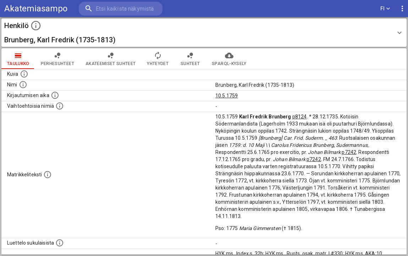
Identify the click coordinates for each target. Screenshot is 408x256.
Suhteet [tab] (190, 58)
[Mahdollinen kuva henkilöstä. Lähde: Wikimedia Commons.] (24, 74)
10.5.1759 (226, 95)
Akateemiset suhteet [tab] (111, 58)
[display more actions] (402, 9)
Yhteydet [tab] (157, 58)
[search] (120, 9)
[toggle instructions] (36, 25)
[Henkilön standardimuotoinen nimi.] (23, 84)
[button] (204, 32)
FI (385, 8)
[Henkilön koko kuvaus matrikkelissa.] (47, 174)
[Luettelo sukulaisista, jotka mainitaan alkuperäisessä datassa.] (59, 243)
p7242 (349, 152)
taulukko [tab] (18, 58)
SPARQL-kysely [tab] (229, 58)
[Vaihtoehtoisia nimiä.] (59, 106)
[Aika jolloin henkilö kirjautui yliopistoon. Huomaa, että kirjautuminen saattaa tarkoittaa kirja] (55, 95)
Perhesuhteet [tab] (57, 58)
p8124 (299, 116)
